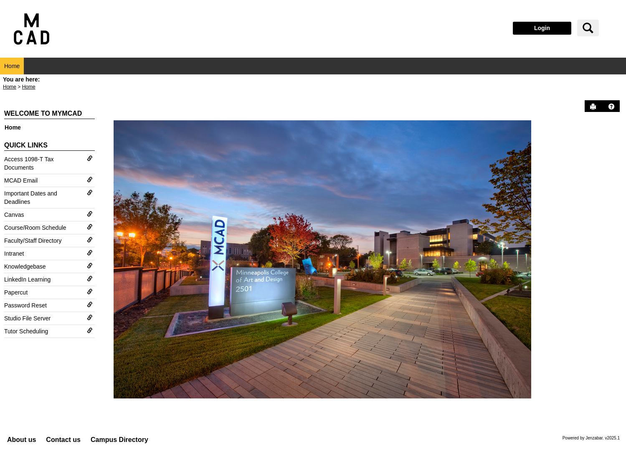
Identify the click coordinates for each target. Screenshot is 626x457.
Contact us (63, 439)
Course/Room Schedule (48, 227)
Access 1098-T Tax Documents (48, 163)
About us (21, 439)
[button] (611, 106)
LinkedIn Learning (48, 279)
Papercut (48, 292)
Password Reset (48, 305)
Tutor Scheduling (48, 331)
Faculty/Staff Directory (48, 240)
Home (12, 66)
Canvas (48, 214)
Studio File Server (48, 318)
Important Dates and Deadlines (48, 197)
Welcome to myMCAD (43, 113)
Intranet (48, 253)
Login (542, 28)
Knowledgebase (48, 266)
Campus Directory (119, 439)
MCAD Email (48, 180)
